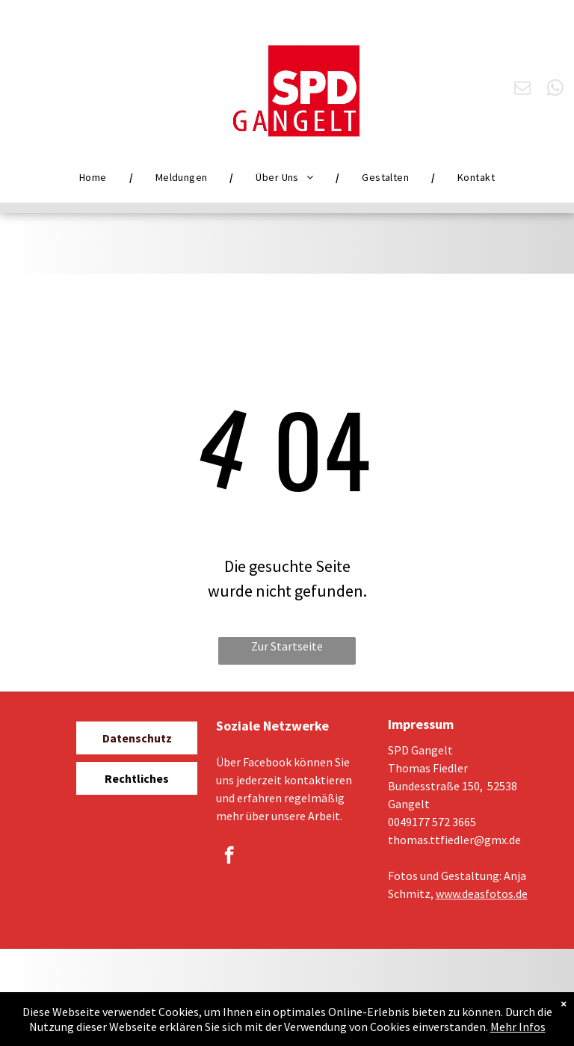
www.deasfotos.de (482, 893)
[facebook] (229, 857)
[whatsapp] (555, 90)
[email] (522, 90)
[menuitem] (95, 177)
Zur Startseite (287, 646)
